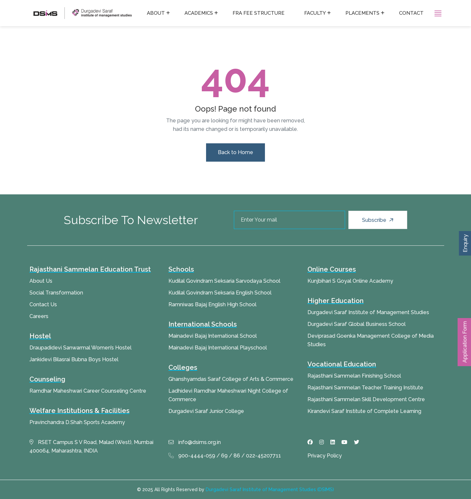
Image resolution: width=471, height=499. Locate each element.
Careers (38, 316)
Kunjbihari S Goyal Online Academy (350, 281)
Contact (411, 13)
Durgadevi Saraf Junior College (206, 411)
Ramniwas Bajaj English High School (212, 304)
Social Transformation (56, 293)
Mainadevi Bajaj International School (212, 336)
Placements (362, 13)
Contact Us (43, 304)
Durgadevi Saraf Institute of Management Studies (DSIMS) (270, 489)
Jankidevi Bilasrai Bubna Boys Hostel (73, 359)
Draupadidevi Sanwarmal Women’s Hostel (80, 348)
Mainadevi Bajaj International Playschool (217, 348)
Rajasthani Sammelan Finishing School (354, 376)
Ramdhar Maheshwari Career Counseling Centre (87, 391)
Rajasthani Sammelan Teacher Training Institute (365, 387)
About (156, 13)
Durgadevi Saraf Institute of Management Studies (368, 312)
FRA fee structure (259, 13)
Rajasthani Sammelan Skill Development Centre (366, 399)
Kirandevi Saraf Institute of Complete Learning (364, 411)
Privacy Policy (324, 456)
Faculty (315, 13)
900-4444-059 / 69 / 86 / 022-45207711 (224, 456)
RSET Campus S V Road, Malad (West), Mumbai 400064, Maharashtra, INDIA (91, 446)
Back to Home (235, 152)
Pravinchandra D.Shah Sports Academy (77, 422)
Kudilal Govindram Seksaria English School (219, 293)
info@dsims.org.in (194, 442)
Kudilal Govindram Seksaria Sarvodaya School (224, 281)
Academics (198, 13)
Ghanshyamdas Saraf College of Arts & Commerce (230, 379)
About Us (40, 281)
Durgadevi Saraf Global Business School (356, 324)
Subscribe (378, 220)
